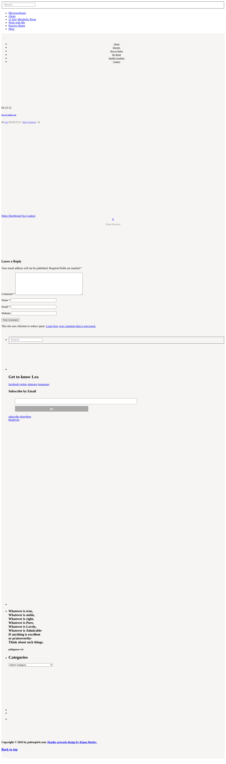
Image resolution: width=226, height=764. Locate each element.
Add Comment (29, 122)
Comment (8, 298)
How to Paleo (116, 51)
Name (5, 304)
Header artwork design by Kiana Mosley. (72, 746)
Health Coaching (116, 58)
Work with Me (16, 22)
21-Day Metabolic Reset (22, 19)
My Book (116, 54)
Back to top (9, 754)
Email (5, 310)
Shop (11, 28)
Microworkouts (17, 12)
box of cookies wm (8, 115)
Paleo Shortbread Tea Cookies (18, 215)
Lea (6, 122)
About (12, 16)
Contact (116, 61)
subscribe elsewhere (19, 420)
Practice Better (16, 25)
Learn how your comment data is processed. (71, 330)
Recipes (116, 47)
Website (5, 317)
